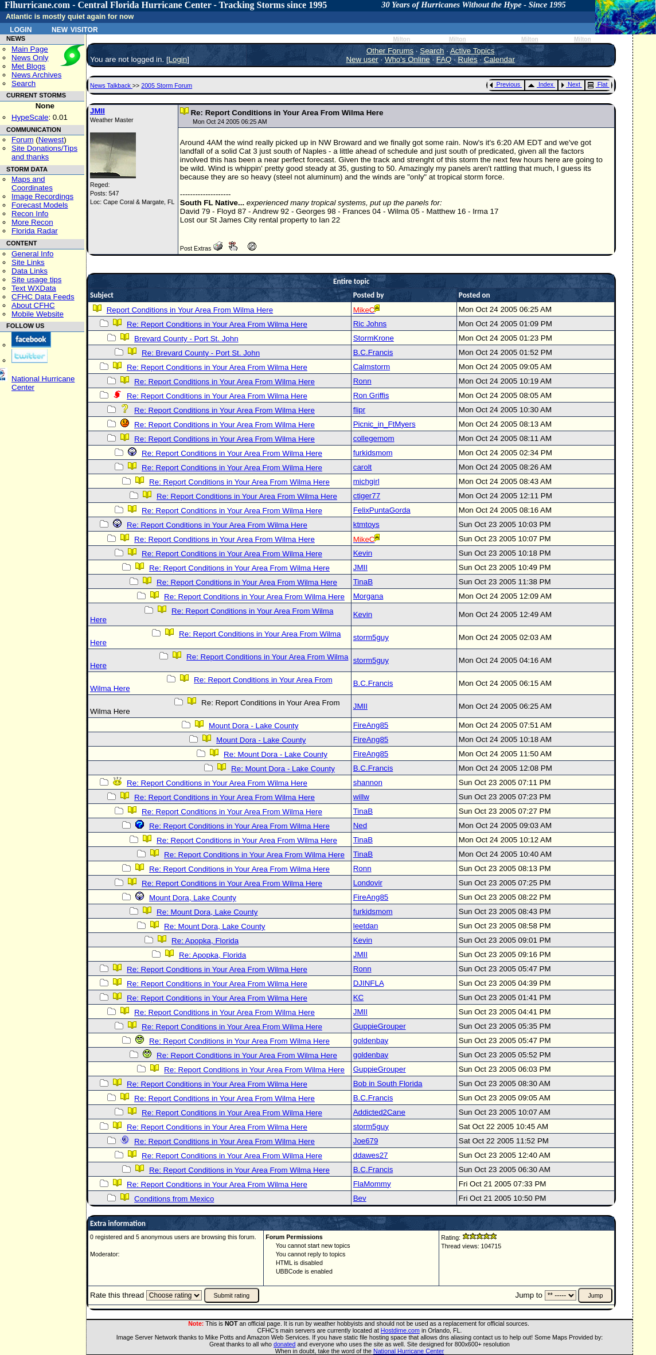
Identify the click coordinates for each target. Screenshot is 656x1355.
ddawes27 (370, 1155)
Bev (359, 1198)
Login (21, 28)
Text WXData (33, 288)
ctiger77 (366, 495)
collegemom (374, 438)
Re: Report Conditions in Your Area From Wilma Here (217, 324)
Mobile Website (37, 314)
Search (23, 83)
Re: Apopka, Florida (205, 940)
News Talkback (111, 85)
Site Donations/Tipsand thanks (44, 152)
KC (358, 997)
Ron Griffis (371, 395)
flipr (359, 409)
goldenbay (371, 1040)
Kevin (362, 553)
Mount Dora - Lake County (253, 725)
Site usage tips (36, 279)
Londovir (367, 882)
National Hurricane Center (408, 1351)
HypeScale (29, 117)
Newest (51, 139)
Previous (505, 84)
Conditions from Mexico (174, 1198)
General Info (32, 253)
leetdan (365, 925)
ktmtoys (366, 524)
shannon (367, 782)
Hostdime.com (400, 1330)
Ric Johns (370, 323)
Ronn (362, 381)
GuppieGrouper (379, 1026)
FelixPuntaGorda (382, 510)
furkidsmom (373, 452)
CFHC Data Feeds (43, 296)
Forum (22, 139)
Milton (401, 39)
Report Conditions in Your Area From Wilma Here (190, 310)
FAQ (444, 59)
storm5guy (371, 637)
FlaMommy (372, 1184)
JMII (97, 111)
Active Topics (472, 50)
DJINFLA (368, 983)
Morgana (368, 596)
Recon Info (29, 213)
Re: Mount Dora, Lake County (207, 912)
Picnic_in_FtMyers (384, 424)
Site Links (28, 262)
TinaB (363, 581)
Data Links (29, 271)
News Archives (36, 75)
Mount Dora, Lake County (192, 897)
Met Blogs (28, 66)
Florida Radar (34, 231)
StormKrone (373, 338)
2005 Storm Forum (166, 85)
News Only (29, 57)
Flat (598, 84)
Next (570, 84)
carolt (362, 467)
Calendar (499, 59)
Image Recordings (42, 196)
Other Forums (389, 50)
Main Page (29, 49)
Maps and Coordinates (32, 183)
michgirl (366, 481)
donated (285, 1344)
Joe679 (365, 1141)
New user (362, 59)
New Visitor (75, 28)
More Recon (32, 222)
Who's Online (407, 59)
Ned (360, 825)
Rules (468, 59)
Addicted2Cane (379, 1112)
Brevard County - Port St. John (186, 338)
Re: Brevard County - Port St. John (201, 353)
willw (361, 796)
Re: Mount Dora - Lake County (275, 754)
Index (540, 84)
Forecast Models (39, 205)
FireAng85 (371, 725)
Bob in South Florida (388, 1083)
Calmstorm (371, 366)
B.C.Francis (373, 352)
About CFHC (33, 305)
